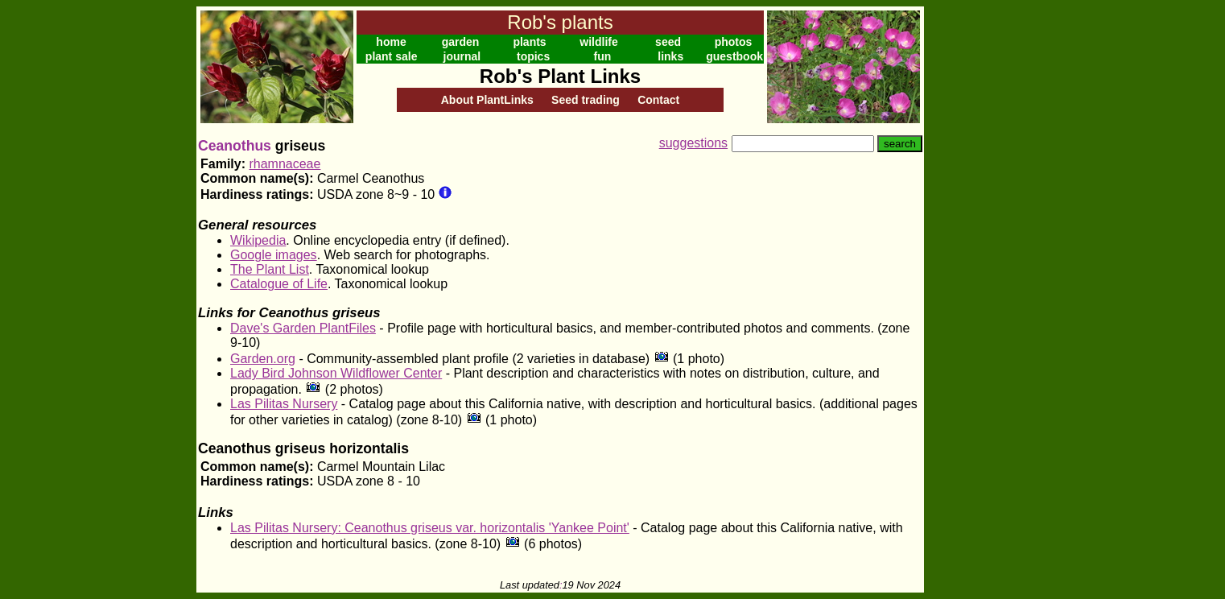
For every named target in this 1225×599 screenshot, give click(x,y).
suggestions (693, 143)
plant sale (391, 56)
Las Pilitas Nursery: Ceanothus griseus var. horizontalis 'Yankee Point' (429, 528)
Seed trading (585, 99)
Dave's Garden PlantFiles (303, 328)
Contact (658, 99)
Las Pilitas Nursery (283, 404)
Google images (273, 255)
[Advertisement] (976, 248)
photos (734, 41)
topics (533, 56)
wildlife (598, 41)
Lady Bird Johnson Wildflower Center (336, 373)
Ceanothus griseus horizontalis (303, 448)
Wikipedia (258, 240)
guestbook (734, 56)
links (670, 56)
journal (462, 56)
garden (461, 41)
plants (529, 41)
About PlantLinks (487, 99)
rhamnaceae (284, 164)
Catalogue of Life (279, 284)
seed (668, 41)
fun (603, 56)
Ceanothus (234, 146)
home (391, 41)
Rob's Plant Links (560, 76)
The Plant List (269, 269)
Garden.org (262, 359)
